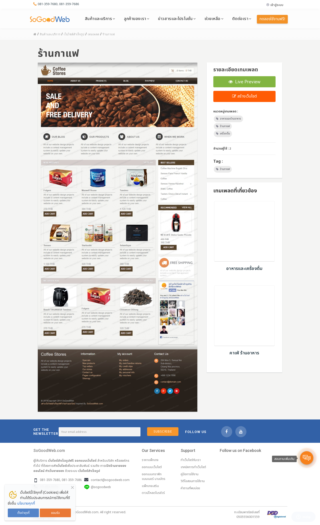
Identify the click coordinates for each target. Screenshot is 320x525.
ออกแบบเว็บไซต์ (85, 460)
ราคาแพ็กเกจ (150, 460)
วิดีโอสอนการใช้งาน (193, 481)
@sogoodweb (101, 487)
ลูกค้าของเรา (135, 19)
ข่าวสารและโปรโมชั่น (175, 19)
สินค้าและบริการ (98, 19)
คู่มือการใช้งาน (189, 474)
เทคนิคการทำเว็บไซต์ (193, 467)
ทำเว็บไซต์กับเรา (191, 460)
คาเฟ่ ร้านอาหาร (244, 353)
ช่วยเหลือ (212, 19)
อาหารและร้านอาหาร (230, 119)
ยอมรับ (55, 513)
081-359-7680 (48, 4)
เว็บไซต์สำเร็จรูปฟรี (61, 460)
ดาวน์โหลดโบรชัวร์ (153, 493)
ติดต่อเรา (240, 19)
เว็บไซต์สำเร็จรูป (89, 471)
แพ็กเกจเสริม (150, 486)
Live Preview (244, 81)
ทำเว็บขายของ (54, 471)
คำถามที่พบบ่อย (190, 488)
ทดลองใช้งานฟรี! (272, 19)
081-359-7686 (69, 4)
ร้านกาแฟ (225, 126)
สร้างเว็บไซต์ (244, 96)
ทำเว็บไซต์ (60, 465)
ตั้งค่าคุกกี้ (23, 513)
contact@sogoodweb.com (110, 480)
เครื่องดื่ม (225, 134)
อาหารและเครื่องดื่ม (244, 268)
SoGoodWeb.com (49, 450)
